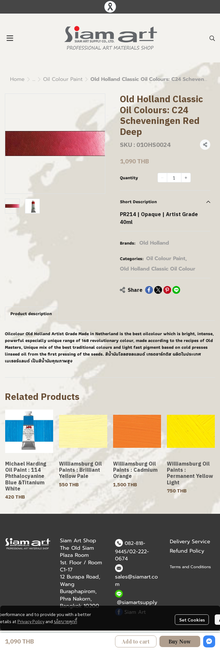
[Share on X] (158, 290)
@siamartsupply (137, 602)
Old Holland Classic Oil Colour (157, 269)
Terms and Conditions (190, 567)
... (33, 79)
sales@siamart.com (136, 580)
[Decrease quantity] (162, 177)
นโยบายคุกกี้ (65, 621)
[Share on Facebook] (149, 290)
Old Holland (154, 243)
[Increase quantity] (186, 177)
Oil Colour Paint (63, 79)
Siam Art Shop (78, 541)
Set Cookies (192, 619)
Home (17, 79)
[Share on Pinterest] (167, 290)
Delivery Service (190, 541)
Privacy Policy (30, 621)
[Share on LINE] (176, 290)
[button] (212, 38)
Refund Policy (187, 551)
